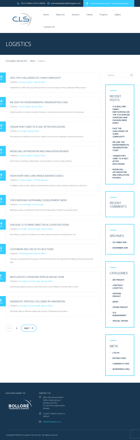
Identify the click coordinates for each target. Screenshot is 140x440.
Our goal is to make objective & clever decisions (39, 224)
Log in (116, 353)
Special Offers (40, 82)
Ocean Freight (24, 106)
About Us (60, 14)
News (115, 301)
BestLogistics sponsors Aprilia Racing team (37, 277)
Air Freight (22, 131)
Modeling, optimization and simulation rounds (39, 151)
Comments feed (121, 363)
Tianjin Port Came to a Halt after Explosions (37, 127)
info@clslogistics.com (52, 422)
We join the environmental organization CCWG (39, 102)
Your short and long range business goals (36, 176)
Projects (103, 14)
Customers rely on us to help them (31, 249)
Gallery (118, 14)
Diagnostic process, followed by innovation (37, 301)
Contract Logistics (25, 82)
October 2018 (119, 242)
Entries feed (119, 358)
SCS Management (41, 180)
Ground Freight (24, 204)
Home (46, 14)
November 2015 (120, 248)
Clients (90, 14)
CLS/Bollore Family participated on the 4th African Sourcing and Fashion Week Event (121, 114)
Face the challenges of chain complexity (35, 78)
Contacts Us (49, 26)
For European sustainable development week (38, 200)
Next (28, 328)
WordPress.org (121, 369)
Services (75, 14)
